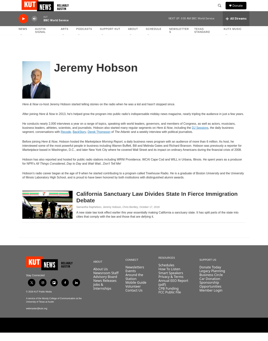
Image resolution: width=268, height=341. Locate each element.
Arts (64, 37)
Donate (240, 10)
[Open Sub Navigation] (21, 43)
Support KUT (110, 37)
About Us (100, 277)
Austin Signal (40, 39)
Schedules (166, 273)
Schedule (153, 37)
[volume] (34, 27)
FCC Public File (169, 300)
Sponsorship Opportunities (210, 293)
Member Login (210, 298)
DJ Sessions (200, 136)
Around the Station (134, 285)
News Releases (105, 289)
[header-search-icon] (221, 10)
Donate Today (210, 275)
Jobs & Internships (102, 295)
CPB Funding (168, 297)
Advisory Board (105, 285)
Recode (66, 140)
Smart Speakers (170, 281)
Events (130, 279)
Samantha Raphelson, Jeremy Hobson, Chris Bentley (107, 215)
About (133, 37)
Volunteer (133, 294)
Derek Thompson (99, 140)
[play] (23, 27)
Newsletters (179, 39)
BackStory (79, 140)
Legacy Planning (212, 279)
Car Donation (209, 287)
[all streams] (236, 27)
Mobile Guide (135, 291)
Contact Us (134, 298)
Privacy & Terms (170, 285)
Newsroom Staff (105, 281)
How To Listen (169, 277)
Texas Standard (202, 39)
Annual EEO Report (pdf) (173, 291)
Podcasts (84, 37)
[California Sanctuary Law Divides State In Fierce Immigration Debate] (47, 213)
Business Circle (211, 283)
